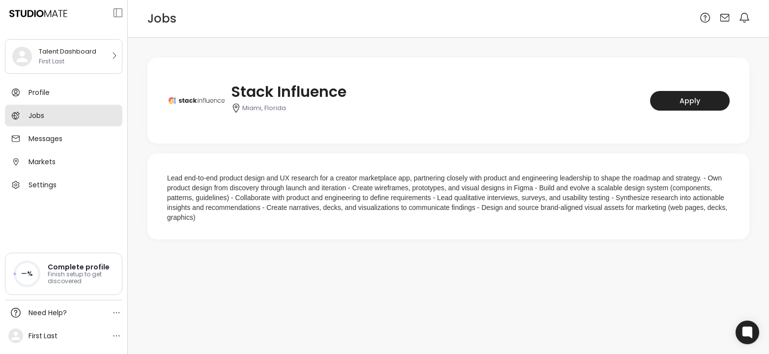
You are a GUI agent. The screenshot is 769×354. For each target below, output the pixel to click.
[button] (63, 274)
